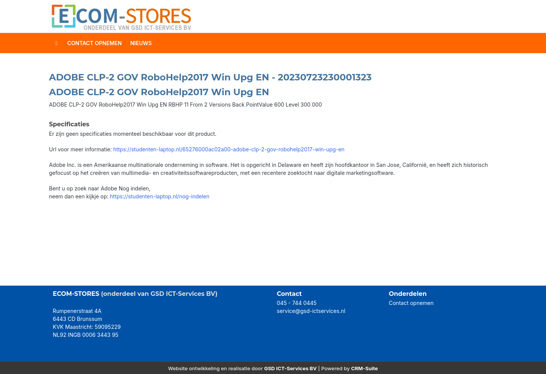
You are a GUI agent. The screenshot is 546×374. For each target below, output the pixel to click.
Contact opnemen (411, 303)
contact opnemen (94, 43)
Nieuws (141, 43)
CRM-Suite (364, 368)
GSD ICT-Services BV (290, 368)
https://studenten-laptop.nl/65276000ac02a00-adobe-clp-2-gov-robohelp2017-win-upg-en (228, 149)
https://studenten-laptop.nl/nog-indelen (160, 196)
